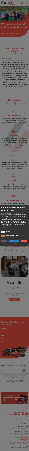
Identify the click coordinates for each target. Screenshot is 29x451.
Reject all (4, 241)
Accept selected (14, 241)
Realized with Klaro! (21, 244)
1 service (9, 233)
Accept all (24, 241)
